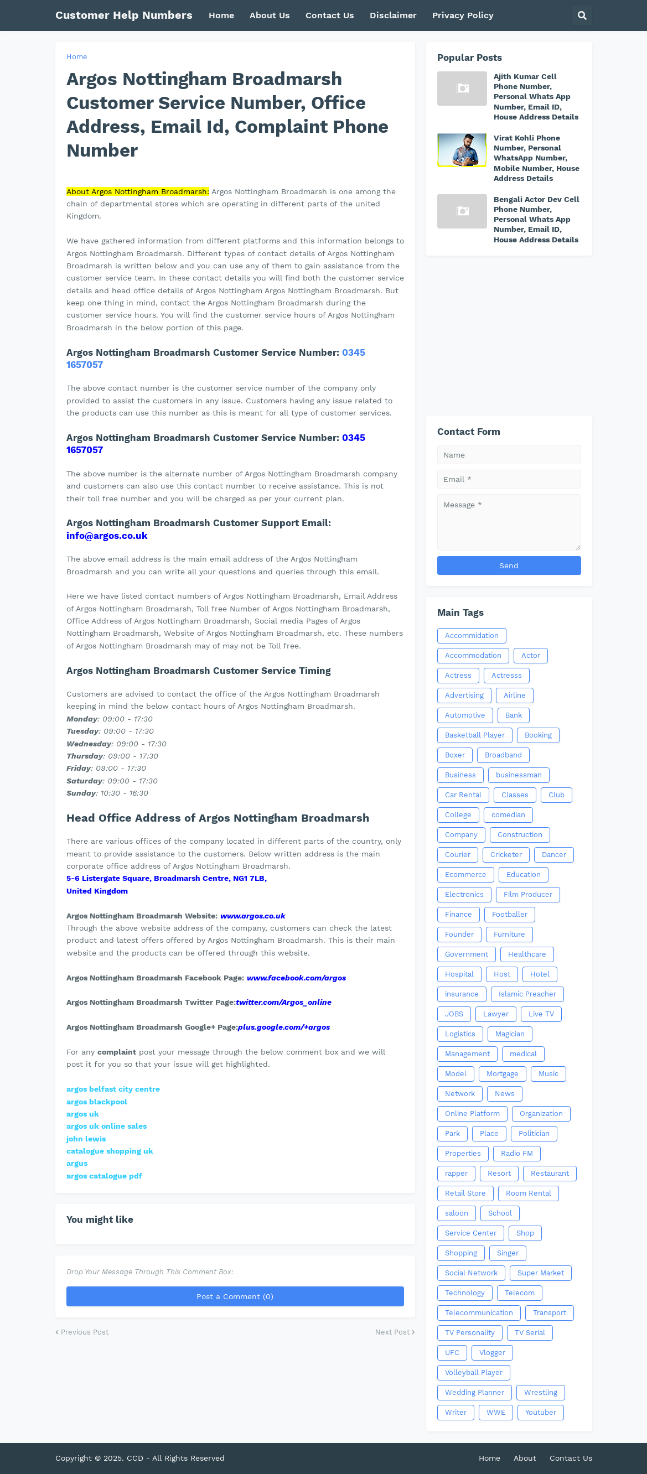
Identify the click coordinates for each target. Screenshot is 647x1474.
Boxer (455, 755)
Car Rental (463, 795)
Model (456, 1074)
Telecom (520, 1293)
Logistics (460, 1034)
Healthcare (527, 954)
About (525, 1458)
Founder (459, 934)
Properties (463, 1153)
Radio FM (517, 1153)
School (500, 1213)
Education (523, 874)
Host (502, 974)
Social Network (471, 1273)
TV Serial (530, 1332)
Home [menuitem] (221, 15)
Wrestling (540, 1392)
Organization (541, 1113)
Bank (513, 715)
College (458, 815)
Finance (458, 914)
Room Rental (528, 1193)
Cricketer (506, 854)
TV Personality (470, 1332)
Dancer (554, 854)
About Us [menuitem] (270, 15)
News (505, 1093)
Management (467, 1054)
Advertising (464, 695)
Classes (515, 795)
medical (523, 1054)
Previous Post (84, 1332)
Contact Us (571, 1458)
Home (76, 56)
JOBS (454, 1014)
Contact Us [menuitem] (330, 15)
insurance (462, 994)
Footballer (509, 914)
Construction (520, 835)
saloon (456, 1213)
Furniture (509, 934)
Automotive (465, 715)
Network (460, 1093)
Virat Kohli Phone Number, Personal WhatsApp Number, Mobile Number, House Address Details (536, 158)
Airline (515, 695)
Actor (530, 655)
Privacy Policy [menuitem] (463, 15)
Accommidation (472, 635)
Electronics (464, 894)
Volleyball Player (474, 1372)
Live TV (541, 1014)
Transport (549, 1313)
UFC (452, 1352)
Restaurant (550, 1173)
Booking (538, 735)
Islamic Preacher (527, 994)
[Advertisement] (509, 336)
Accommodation (473, 655)
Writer (456, 1412)
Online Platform (472, 1113)
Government (466, 954)
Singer (508, 1253)
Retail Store (465, 1193)
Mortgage (502, 1074)
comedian (508, 815)
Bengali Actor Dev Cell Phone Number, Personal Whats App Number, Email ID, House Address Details (536, 219)
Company (461, 835)
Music (548, 1074)
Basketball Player (475, 735)
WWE (495, 1412)
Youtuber (540, 1412)
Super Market (540, 1273)
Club (556, 795)
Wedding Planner (474, 1392)
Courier (457, 854)
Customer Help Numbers (124, 15)
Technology (465, 1293)
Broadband (503, 755)
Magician (510, 1034)
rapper (456, 1173)
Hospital (459, 974)
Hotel (540, 974)
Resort (499, 1173)
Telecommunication (479, 1313)
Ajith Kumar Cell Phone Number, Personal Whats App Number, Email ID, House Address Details (536, 96)
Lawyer (496, 1014)
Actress (458, 675)
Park (452, 1133)
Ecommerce (465, 874)
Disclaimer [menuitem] (393, 15)
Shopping (461, 1253)
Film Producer (528, 894)
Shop (525, 1233)
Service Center (470, 1233)
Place (489, 1133)
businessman (519, 775)
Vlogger (492, 1352)
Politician (534, 1133)
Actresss (506, 675)
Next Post (392, 1332)
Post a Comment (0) (234, 1296)
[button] (582, 15)
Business (460, 775)
